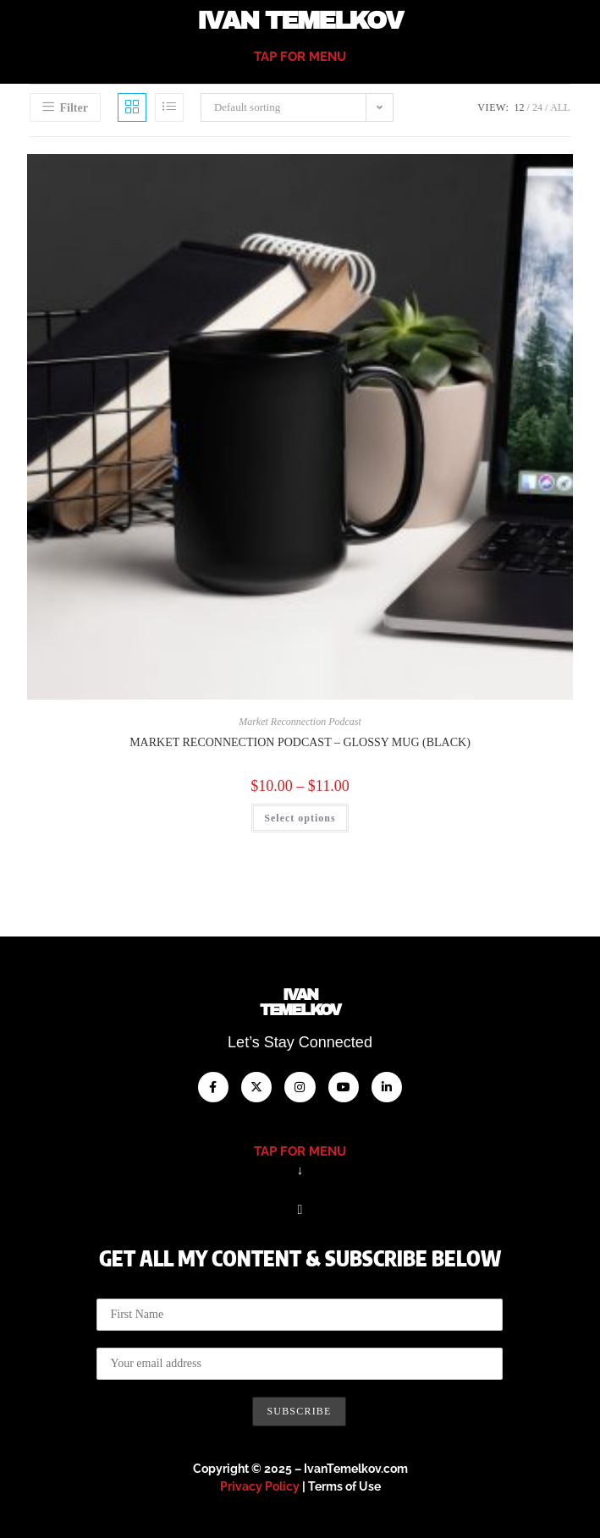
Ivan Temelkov (299, 21)
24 (537, 107)
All (560, 107)
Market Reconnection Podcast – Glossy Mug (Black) (300, 742)
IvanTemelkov (300, 1002)
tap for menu (300, 56)
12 (520, 107)
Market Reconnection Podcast (300, 722)
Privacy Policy (260, 1486)
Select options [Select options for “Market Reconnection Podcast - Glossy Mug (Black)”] (299, 818)
